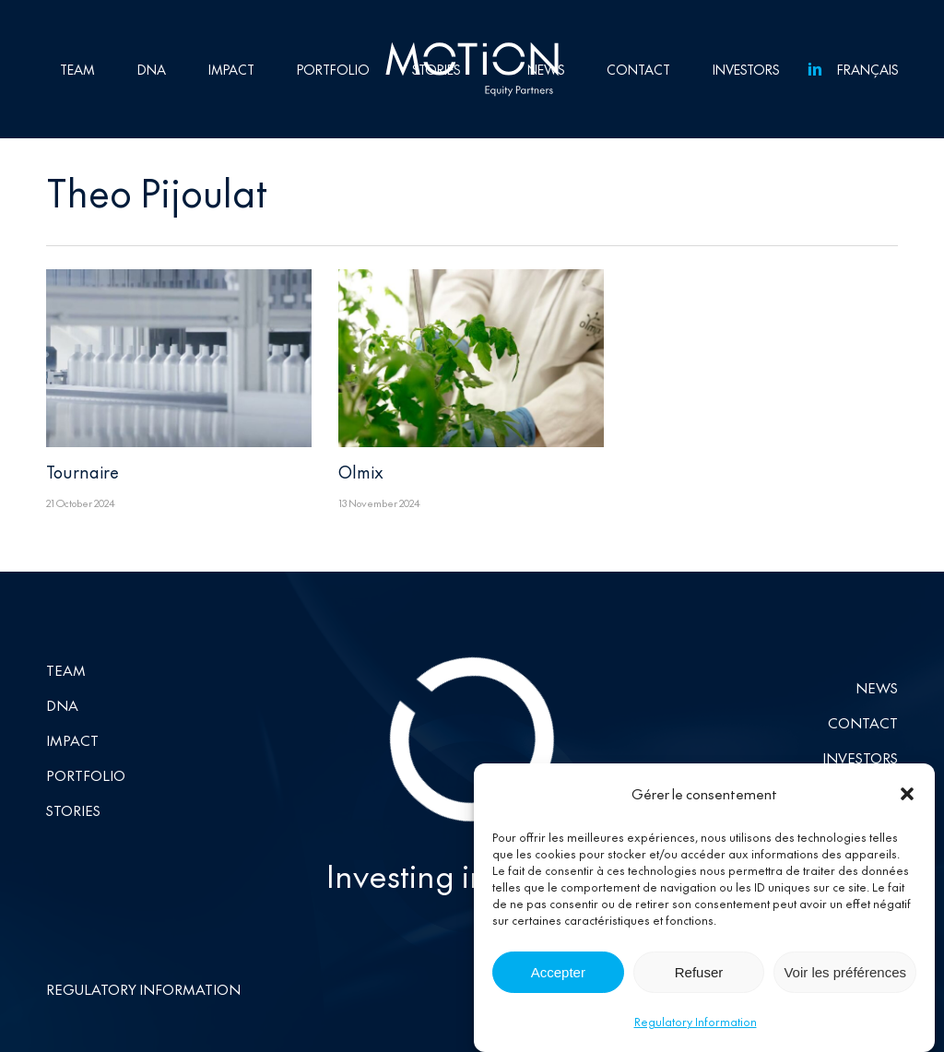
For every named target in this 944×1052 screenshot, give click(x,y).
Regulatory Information (695, 1023)
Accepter (558, 974)
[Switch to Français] (864, 69)
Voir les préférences (845, 974)
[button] (907, 795)
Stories (73, 810)
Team (66, 670)
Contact (863, 722)
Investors (860, 757)
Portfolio (85, 775)
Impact (72, 740)
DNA (62, 705)
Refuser (699, 974)
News (877, 687)
